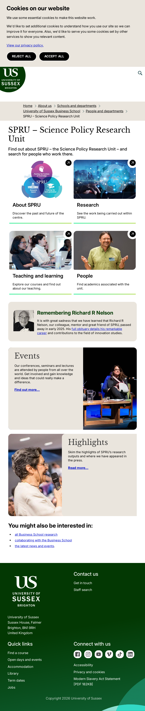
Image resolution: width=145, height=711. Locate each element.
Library (13, 674)
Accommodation (20, 667)
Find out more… (27, 390)
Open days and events (25, 660)
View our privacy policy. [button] (25, 45)
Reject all (21, 56)
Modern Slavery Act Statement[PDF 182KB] (97, 681)
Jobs (11, 687)
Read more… (78, 468)
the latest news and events (34, 546)
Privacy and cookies (89, 672)
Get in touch (83, 583)
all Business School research (36, 534)
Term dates (16, 680)
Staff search (83, 590)
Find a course (18, 653)
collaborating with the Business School (43, 540)
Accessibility (83, 665)
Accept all (54, 56)
